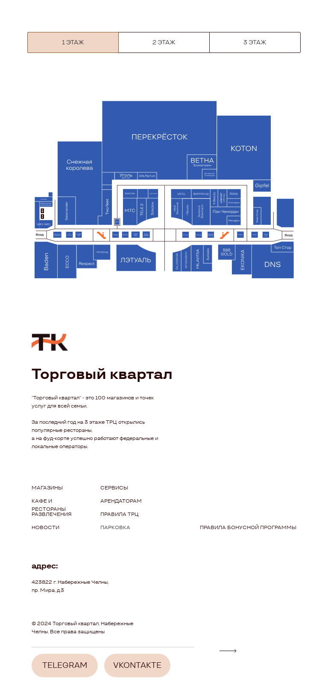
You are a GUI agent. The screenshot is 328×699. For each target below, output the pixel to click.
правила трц (119, 514)
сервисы (114, 487)
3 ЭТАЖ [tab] (254, 42)
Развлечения (52, 514)
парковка (115, 527)
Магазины (47, 487)
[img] (228, 651)
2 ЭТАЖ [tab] (164, 42)
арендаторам (121, 500)
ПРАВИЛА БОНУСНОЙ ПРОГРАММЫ (248, 527)
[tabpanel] (164, 192)
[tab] (73, 42)
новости (45, 527)
